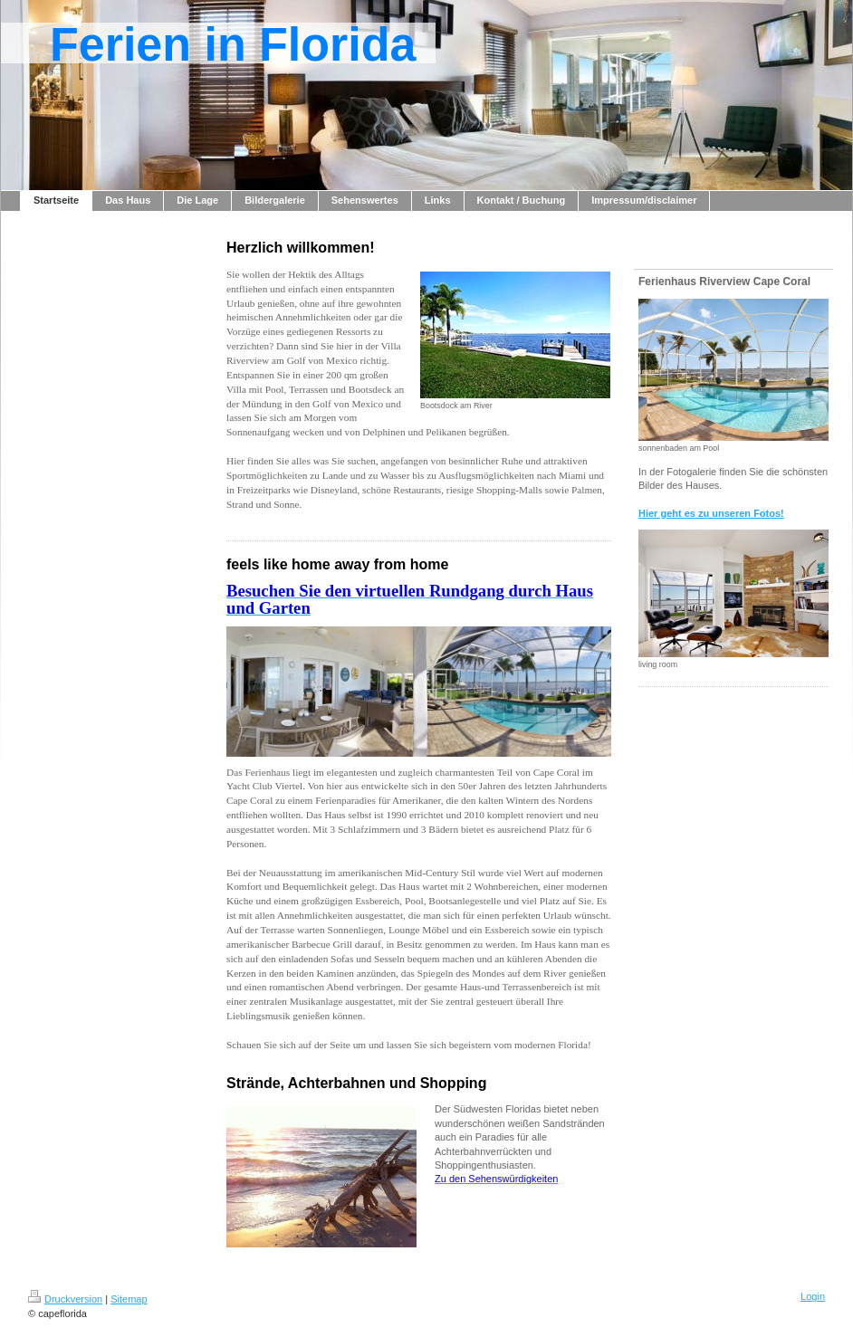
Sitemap (128, 1299)
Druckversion (65, 1299)
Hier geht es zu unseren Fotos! (711, 513)
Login (812, 1296)
